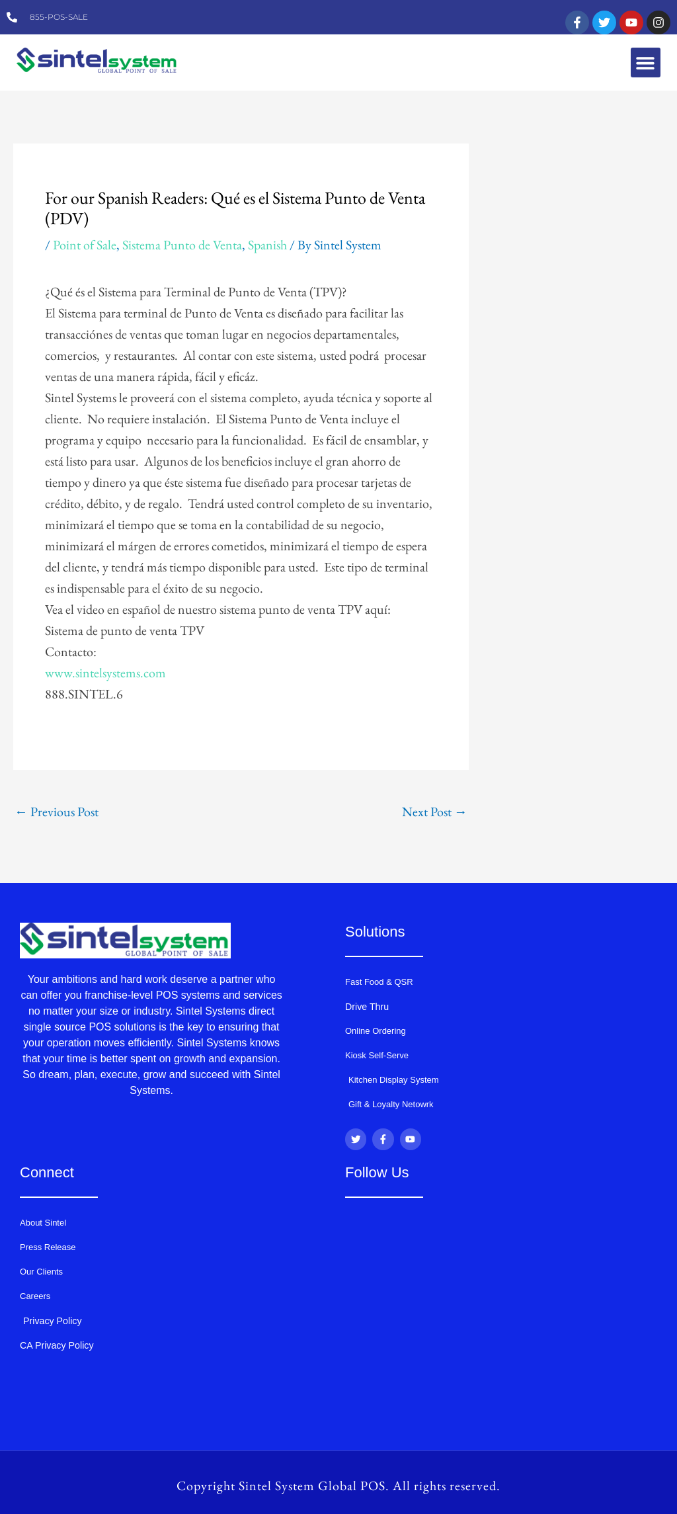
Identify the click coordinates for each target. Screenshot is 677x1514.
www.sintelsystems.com (105, 672)
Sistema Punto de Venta (182, 244)
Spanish (267, 244)
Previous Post (57, 811)
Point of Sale (84, 244)
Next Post (434, 811)
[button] (645, 62)
